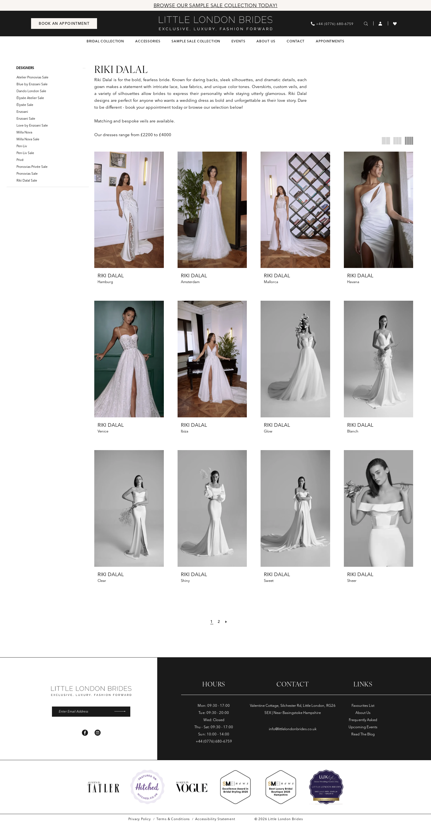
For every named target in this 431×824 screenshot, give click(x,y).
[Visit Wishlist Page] (395, 23)
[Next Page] (226, 621)
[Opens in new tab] (147, 787)
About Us (363, 712)
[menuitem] (64, 23)
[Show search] (366, 23)
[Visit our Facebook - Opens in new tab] (85, 733)
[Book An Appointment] (64, 23)
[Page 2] (219, 621)
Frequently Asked (363, 720)
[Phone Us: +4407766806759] (332, 23)
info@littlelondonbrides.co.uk (293, 729)
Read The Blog (363, 734)
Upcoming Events (363, 727)
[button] (380, 23)
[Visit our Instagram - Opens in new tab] (98, 733)
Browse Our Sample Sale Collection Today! (216, 5)
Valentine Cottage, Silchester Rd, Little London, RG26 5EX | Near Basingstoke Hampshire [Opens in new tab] (293, 709)
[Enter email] (91, 712)
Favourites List (363, 705)
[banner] (215, 23)
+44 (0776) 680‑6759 (214, 741)
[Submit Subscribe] (121, 712)
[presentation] (129, 210)
